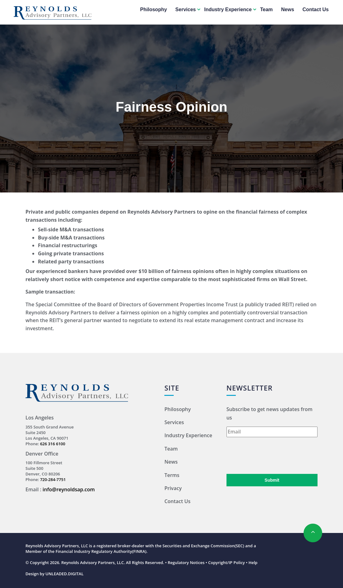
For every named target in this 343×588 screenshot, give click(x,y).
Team (266, 9)
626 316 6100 (52, 444)
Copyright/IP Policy (226, 562)
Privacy (173, 488)
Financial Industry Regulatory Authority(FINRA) (101, 551)
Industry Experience (228, 9)
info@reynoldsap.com (69, 489)
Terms (171, 475)
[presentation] (273, 455)
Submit (272, 480)
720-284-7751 (53, 479)
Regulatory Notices (186, 562)
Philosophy (153, 9)
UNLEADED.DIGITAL (64, 573)
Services (185, 9)
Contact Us (316, 9)
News (287, 9)
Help (253, 562)
